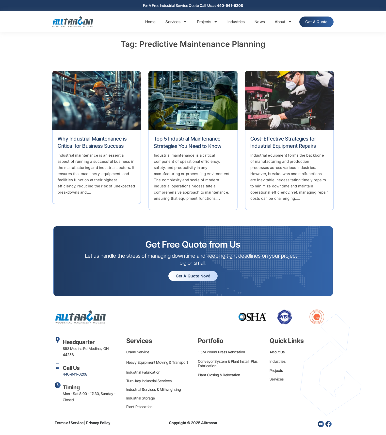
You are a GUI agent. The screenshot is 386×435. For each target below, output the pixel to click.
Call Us (71, 368)
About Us (277, 352)
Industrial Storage (140, 398)
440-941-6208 (75, 374)
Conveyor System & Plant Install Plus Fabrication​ (228, 364)
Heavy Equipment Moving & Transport (157, 363)
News (256, 22)
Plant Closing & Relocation (219, 375)
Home (147, 22)
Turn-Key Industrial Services (149, 381)
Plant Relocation (139, 407)
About (280, 22)
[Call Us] (58, 366)
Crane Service (137, 352)
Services (173, 22)
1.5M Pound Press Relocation (221, 352)
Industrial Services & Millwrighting (153, 390)
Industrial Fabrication (143, 372)
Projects (203, 22)
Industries (232, 22)
